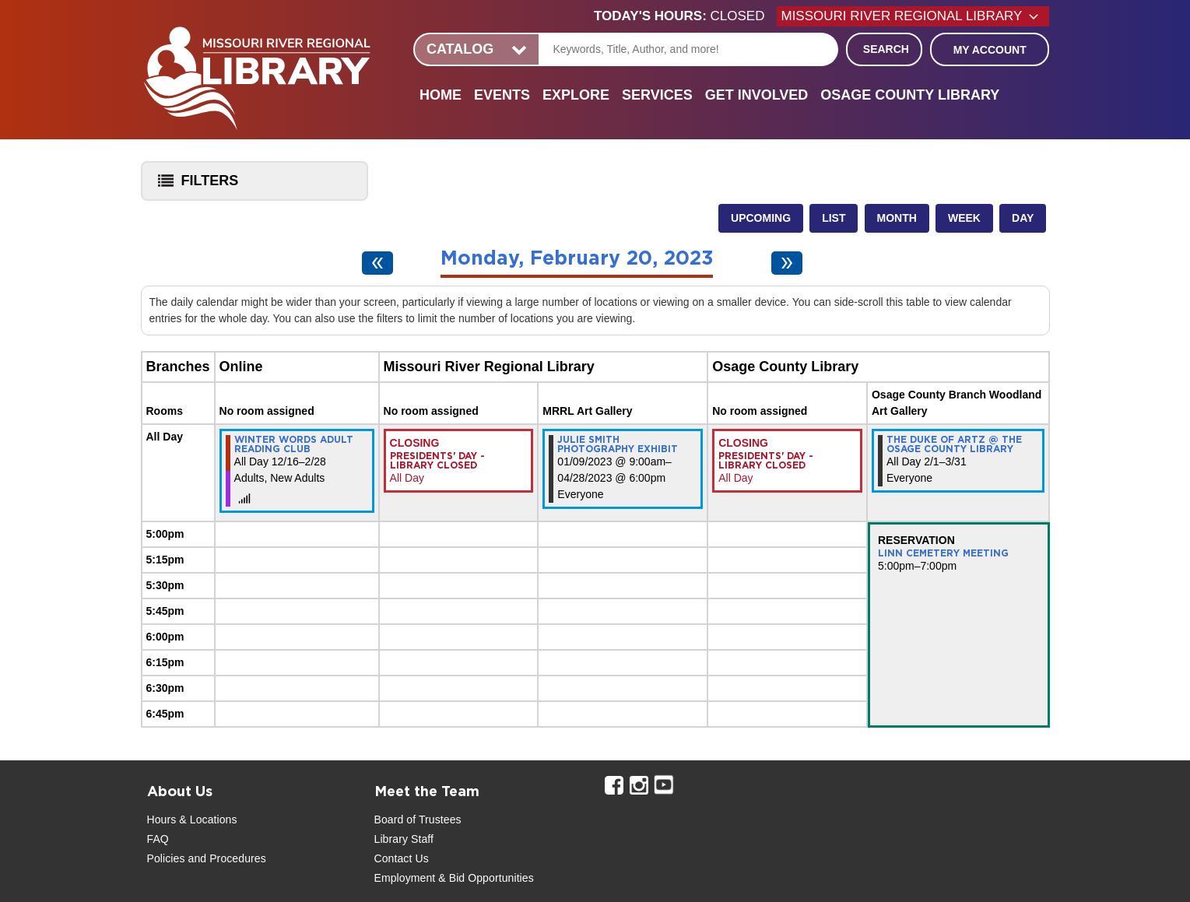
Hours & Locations (192, 819)
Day (1023, 218)
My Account (990, 50)
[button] (685, 16)
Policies (166, 858)
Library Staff (404, 839)
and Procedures (225, 858)
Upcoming (761, 218)
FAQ (158, 839)
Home (440, 95)
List (833, 218)
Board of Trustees (418, 819)
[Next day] (786, 263)
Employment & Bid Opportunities (454, 878)
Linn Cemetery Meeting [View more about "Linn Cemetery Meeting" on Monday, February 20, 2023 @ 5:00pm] (943, 553)
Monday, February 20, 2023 (577, 258)
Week (964, 218)
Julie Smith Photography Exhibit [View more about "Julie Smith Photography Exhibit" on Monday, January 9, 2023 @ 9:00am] (617, 444)
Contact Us (401, 858)
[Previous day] (377, 263)
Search (886, 49)
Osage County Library (909, 95)
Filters (194, 185)
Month (897, 218)
